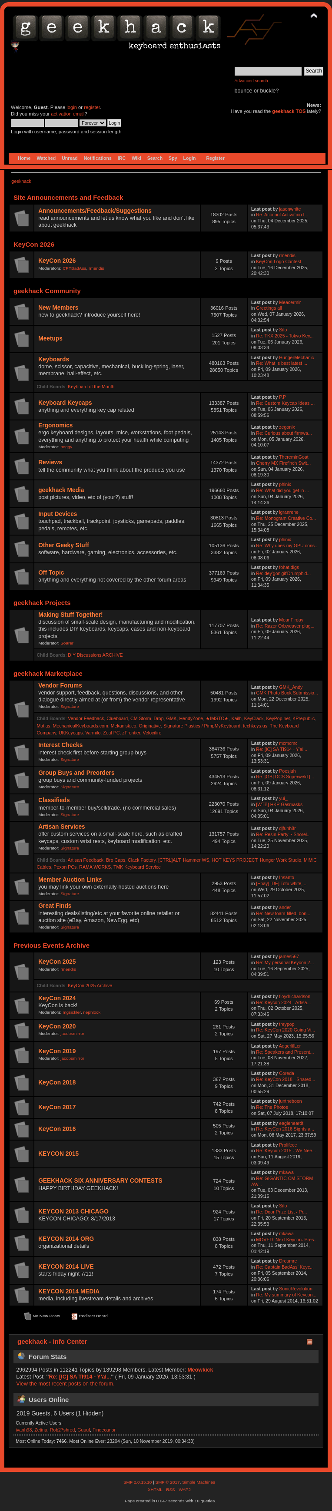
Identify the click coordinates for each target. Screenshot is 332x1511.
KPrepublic (303, 718)
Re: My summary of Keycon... (286, 1294)
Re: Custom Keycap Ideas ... (285, 403)
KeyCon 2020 (57, 1026)
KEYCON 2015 (58, 1154)
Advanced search (251, 80)
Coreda (286, 1073)
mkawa (286, 1172)
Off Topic (51, 572)
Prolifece (288, 1144)
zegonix (287, 427)
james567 (289, 956)
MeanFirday (291, 619)
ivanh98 (24, 1429)
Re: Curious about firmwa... (284, 433)
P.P (282, 397)
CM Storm (140, 718)
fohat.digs (289, 567)
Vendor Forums (60, 685)
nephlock (91, 1012)
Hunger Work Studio (280, 860)
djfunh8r (287, 828)
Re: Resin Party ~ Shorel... (283, 834)
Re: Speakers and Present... (285, 1052)
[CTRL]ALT (169, 860)
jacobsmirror (72, 1033)
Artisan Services (61, 826)
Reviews (50, 462)
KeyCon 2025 (57, 962)
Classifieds (54, 800)
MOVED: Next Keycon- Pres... (287, 1239)
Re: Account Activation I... (282, 214)
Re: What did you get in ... (282, 490)
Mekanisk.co (123, 725)
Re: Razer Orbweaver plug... (285, 625)
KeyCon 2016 (57, 1129)
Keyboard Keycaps (65, 403)
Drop (159, 718)
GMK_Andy (290, 687)
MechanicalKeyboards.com (80, 725)
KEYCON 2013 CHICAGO (73, 1211)
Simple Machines (198, 1482)
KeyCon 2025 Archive (90, 985)
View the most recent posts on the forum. (65, 1384)
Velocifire (152, 732)
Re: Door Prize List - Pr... (281, 1211)
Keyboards (53, 359)
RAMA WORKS (95, 867)
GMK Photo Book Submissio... (287, 692)
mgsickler (72, 1012)
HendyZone (191, 718)
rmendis (96, 268)
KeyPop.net (278, 718)
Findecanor (104, 1429)
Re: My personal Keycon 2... (285, 962)
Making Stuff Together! (70, 615)
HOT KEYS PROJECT (234, 860)
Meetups (50, 338)
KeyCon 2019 (57, 1051)
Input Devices (57, 514)
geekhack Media (61, 490)
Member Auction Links (70, 879)
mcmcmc (288, 743)
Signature (69, 706)
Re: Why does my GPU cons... (287, 545)
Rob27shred (62, 1429)
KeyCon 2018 (57, 1082)
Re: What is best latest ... (281, 363)
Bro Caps (115, 860)
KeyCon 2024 (57, 998)
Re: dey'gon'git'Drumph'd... (283, 573)
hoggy (66, 446)
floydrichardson (294, 996)
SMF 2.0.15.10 (138, 1482)
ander (285, 907)
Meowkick (200, 1370)
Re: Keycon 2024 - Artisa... (283, 1002)
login (71, 107)
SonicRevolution (295, 1288)
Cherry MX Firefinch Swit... (283, 463)
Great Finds (54, 906)
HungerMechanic (296, 357)
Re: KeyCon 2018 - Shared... (285, 1079)
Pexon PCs (64, 867)
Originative (150, 725)
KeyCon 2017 (57, 1107)
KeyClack (254, 718)
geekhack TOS (288, 111)
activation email (67, 113)
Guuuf (83, 1429)
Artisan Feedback (85, 860)
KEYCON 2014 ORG (66, 1239)
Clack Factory (142, 860)
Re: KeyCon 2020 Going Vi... (285, 1029)
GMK (171, 718)
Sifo (283, 329)
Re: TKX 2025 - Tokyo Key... (285, 335)
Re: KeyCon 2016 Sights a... (285, 1128)
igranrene (289, 512)
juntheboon (290, 1101)
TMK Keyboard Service (137, 867)
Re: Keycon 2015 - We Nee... (286, 1150)
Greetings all (269, 308)
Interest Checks (60, 745)
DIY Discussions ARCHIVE (95, 655)
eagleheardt (291, 1123)
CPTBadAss (74, 268)
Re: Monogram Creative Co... (286, 518)
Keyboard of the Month (91, 386)
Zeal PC (111, 732)
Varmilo (92, 732)
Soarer (66, 643)
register (92, 107)
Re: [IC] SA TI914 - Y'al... (281, 749)
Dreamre (288, 1260)
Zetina (40, 1429)
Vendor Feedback (86, 718)
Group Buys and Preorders (76, 773)
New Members (58, 307)
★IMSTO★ (217, 718)
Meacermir (290, 302)
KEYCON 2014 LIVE (65, 1266)
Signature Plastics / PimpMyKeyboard (201, 725)
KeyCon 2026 (57, 261)
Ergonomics (55, 425)
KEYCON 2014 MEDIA (69, 1291)
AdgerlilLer (290, 1045)
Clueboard (117, 718)
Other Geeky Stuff (63, 545)
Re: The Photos (272, 1107)
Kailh (236, 718)
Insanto (286, 877)
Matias (43, 725)
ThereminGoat (294, 457)
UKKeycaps (71, 732)
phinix (285, 484)
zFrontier (131, 732)
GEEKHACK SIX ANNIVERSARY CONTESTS (100, 1180)
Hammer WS (196, 860)
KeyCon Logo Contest (278, 261)
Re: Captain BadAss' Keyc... (285, 1267)
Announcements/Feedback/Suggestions (95, 211)
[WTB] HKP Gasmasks (279, 804)
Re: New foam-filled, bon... (283, 913)
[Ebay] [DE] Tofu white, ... (282, 883)
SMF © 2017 (167, 1482)
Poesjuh (287, 771)
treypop (286, 1024)
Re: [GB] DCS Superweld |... (285, 776)
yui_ (283, 798)
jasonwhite (290, 209)
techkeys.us (255, 725)
